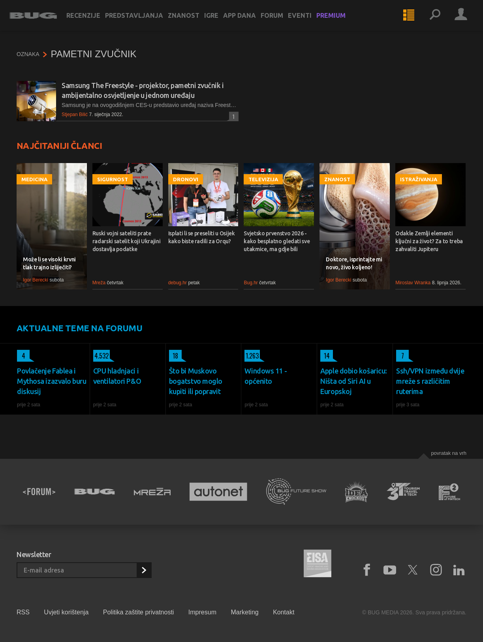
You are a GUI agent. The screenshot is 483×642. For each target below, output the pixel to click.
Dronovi (185, 179)
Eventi (307, 20)
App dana (246, 20)
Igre (218, 20)
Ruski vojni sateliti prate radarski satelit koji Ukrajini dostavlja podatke (126, 241)
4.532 (101, 355)
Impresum (202, 612)
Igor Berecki (35, 280)
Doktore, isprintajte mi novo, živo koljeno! (354, 263)
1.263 (251, 355)
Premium (338, 20)
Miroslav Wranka (412, 282)
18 (173, 355)
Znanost (191, 20)
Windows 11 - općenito (265, 376)
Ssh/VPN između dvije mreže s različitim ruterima (430, 381)
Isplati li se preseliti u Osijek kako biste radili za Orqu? (201, 237)
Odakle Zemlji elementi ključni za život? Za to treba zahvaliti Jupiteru (429, 241)
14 (325, 355)
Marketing (244, 612)
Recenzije (90, 20)
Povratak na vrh (448, 453)
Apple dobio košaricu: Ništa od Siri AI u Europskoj (353, 381)
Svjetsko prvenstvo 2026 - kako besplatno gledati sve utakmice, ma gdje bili (277, 241)
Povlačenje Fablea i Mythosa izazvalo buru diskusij (51, 381)
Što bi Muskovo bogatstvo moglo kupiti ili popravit (195, 381)
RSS (23, 612)
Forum (279, 20)
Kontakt (283, 612)
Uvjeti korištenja (66, 612)
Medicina (34, 179)
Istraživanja (418, 179)
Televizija (263, 179)
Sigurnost (112, 179)
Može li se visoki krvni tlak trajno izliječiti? (49, 263)
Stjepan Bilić (75, 114)
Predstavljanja (141, 20)
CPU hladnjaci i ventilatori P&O (117, 376)
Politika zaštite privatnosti (138, 612)
